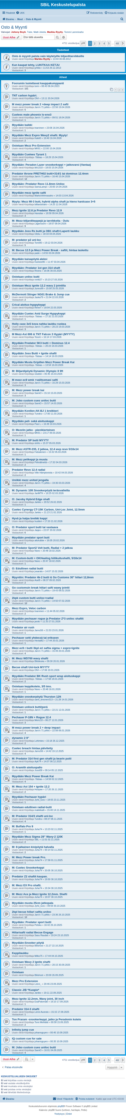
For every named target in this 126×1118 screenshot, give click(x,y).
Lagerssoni (40, 223)
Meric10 (39, 720)
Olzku (37, 234)
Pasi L (38, 424)
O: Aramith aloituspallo (27, 767)
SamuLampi (41, 186)
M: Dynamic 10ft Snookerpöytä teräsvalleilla (41, 490)
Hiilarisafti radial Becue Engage (32, 932)
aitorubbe (39, 540)
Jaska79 (39, 297)
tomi (37, 86)
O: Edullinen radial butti (27, 568)
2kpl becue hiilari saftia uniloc (31, 911)
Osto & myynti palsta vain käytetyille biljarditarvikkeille (48, 56)
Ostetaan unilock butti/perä (30, 707)
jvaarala (39, 571)
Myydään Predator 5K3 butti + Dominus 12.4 (41, 343)
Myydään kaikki (22, 125)
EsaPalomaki (41, 1001)
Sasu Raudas (41, 935)
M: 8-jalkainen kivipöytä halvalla (33, 847)
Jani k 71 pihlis (42, 107)
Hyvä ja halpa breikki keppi (29, 518)
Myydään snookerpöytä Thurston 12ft (36, 696)
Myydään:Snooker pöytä (28, 942)
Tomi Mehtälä (41, 1022)
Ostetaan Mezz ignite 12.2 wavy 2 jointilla (39, 285)
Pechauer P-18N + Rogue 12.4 (31, 717)
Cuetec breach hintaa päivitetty (32, 748)
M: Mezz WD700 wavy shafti (30, 658)
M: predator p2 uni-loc (26, 239)
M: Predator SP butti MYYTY (30, 440)
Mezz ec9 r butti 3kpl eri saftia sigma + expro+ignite (45, 648)
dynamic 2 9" (20, 738)
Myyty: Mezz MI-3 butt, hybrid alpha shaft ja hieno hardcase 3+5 (53, 201)
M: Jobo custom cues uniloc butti (34, 400)
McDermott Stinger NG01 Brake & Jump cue (41, 294)
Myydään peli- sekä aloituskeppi (33, 421)
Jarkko (38, 502)
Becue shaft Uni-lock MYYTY (31, 667)
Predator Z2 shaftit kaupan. (30, 876)
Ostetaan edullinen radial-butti (32, 807)
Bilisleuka (39, 661)
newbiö (38, 374)
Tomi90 (38, 242)
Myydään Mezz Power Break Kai (33, 776)
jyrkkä (38, 68)
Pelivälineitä (41, 462)
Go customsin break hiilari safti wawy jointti (41, 587)
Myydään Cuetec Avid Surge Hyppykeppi (38, 313)
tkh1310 (39, 167)
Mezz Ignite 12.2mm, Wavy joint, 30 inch (38, 998)
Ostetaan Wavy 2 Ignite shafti (31, 961)
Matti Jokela (40, 32)
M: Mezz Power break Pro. (29, 857)
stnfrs (37, 443)
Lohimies (39, 741)
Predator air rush (23, 627)
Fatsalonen (40, 452)
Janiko (38, 992)
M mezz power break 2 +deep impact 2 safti (40, 104)
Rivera (38, 270)
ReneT (38, 307)
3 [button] (99, 43)
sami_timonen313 (44, 699)
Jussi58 (38, 770)
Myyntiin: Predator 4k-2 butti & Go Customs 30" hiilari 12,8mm (53, 577)
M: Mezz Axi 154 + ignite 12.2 (30, 786)
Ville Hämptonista (43, 472)
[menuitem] (20, 12)
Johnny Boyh (18, 32)
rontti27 (38, 279)
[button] (83, 43)
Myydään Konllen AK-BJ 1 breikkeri (35, 410)
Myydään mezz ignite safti (29, 192)
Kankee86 (40, 262)
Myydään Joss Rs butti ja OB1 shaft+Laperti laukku (45, 231)
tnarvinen (39, 128)
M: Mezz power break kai (28, 390)
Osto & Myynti (14, 27)
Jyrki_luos (40, 799)
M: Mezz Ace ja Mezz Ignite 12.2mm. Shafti (39, 894)
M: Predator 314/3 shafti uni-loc (32, 816)
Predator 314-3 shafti (25, 1009)
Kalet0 (38, 138)
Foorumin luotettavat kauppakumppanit (38, 83)
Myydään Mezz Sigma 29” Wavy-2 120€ (37, 836)
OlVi (37, 98)
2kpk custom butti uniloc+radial (32, 598)
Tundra (38, 413)
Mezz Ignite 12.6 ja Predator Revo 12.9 (37, 210)
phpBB (61, 1106)
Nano (37, 550)
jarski (37, 621)
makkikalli (40, 810)
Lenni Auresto (42, 1012)
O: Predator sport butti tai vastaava (35, 527)
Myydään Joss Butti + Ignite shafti (34, 353)
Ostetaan (18, 972)
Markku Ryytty (55, 32)
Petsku (38, 925)
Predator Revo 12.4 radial (28, 469)
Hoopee (39, 789)
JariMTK (39, 493)
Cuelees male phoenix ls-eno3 (31, 114)
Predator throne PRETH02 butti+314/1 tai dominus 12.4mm (50, 173)
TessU (38, 337)
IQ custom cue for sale (27, 1038)
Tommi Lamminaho (74, 32)
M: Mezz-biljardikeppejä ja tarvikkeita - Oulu (40, 220)
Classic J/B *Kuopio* (25, 989)
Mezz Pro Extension (25, 981)
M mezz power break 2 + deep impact (36, 727)
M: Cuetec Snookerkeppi (28, 867)
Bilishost (39, 945)
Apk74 (38, 761)
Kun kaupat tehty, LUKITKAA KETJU (36, 65)
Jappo (38, 530)
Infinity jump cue (23, 1029)
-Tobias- (39, 157)
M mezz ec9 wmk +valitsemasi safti (35, 379)
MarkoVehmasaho (44, 195)
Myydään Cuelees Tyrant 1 (29, 154)
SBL (37, 839)
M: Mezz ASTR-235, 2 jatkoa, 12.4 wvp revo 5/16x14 (45, 449)
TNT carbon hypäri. (24, 95)
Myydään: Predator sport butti (31, 922)
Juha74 (38, 829)
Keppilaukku (20, 953)
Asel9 (37, 580)
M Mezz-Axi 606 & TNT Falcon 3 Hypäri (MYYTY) (43, 334)
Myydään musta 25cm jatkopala (32, 903)
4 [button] (104, 43)
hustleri (38, 521)
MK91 (38, 148)
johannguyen (41, 1032)
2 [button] (94, 43)
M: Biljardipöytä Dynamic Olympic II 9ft (37, 371)
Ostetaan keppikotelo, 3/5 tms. (32, 686)
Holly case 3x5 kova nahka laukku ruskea (39, 323)
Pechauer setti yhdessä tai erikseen (35, 637)
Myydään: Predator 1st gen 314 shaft (36, 267)
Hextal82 (39, 640)
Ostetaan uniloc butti (25, 276)
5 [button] (109, 43)
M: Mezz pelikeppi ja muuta (29, 459)
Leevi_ (38, 984)
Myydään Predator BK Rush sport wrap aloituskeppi (46, 676)
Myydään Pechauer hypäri (29, 796)
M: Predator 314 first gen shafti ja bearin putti (41, 758)
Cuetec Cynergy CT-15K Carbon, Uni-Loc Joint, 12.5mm (48, 509)
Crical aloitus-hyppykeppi (29, 304)
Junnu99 (39, 288)
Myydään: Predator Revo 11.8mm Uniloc (38, 183)
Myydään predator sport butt (30, 537)
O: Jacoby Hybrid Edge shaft (31, 499)
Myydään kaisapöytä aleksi (29, 259)
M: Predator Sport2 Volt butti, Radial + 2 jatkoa (42, 547)
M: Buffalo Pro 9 (22, 826)
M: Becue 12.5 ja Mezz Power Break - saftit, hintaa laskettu (50, 250)
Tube (29, 32)
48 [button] (117, 43)
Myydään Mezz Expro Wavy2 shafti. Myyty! (40, 135)
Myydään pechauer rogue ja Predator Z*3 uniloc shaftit (48, 618)
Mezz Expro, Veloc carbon (29, 608)
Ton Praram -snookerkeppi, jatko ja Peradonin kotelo (46, 1019)
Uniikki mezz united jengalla (30, 480)
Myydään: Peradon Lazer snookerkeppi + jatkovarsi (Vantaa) (51, 164)
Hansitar (39, 213)
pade (37, 253)
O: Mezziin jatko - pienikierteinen (33, 430)
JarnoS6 (39, 630)
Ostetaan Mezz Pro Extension (31, 145)
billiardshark (41, 204)
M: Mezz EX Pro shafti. (26, 885)
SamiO (38, 393)
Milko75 (39, 956)
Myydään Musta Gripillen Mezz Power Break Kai (43, 362)
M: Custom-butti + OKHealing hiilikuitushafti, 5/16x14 (47, 558)
